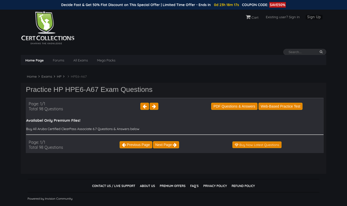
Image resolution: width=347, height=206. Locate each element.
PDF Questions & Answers (234, 106)
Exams (45, 76)
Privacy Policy (215, 186)
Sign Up (314, 17)
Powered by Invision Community (50, 198)
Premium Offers (172, 186)
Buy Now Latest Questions (257, 145)
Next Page (166, 145)
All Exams (80, 60)
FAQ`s (194, 186)
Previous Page (136, 145)
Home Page (34, 60)
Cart (252, 17)
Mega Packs (106, 60)
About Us (147, 186)
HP (57, 76)
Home (31, 76)
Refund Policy (243, 186)
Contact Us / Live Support (113, 186)
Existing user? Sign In (283, 17)
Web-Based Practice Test (280, 106)
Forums (58, 60)
